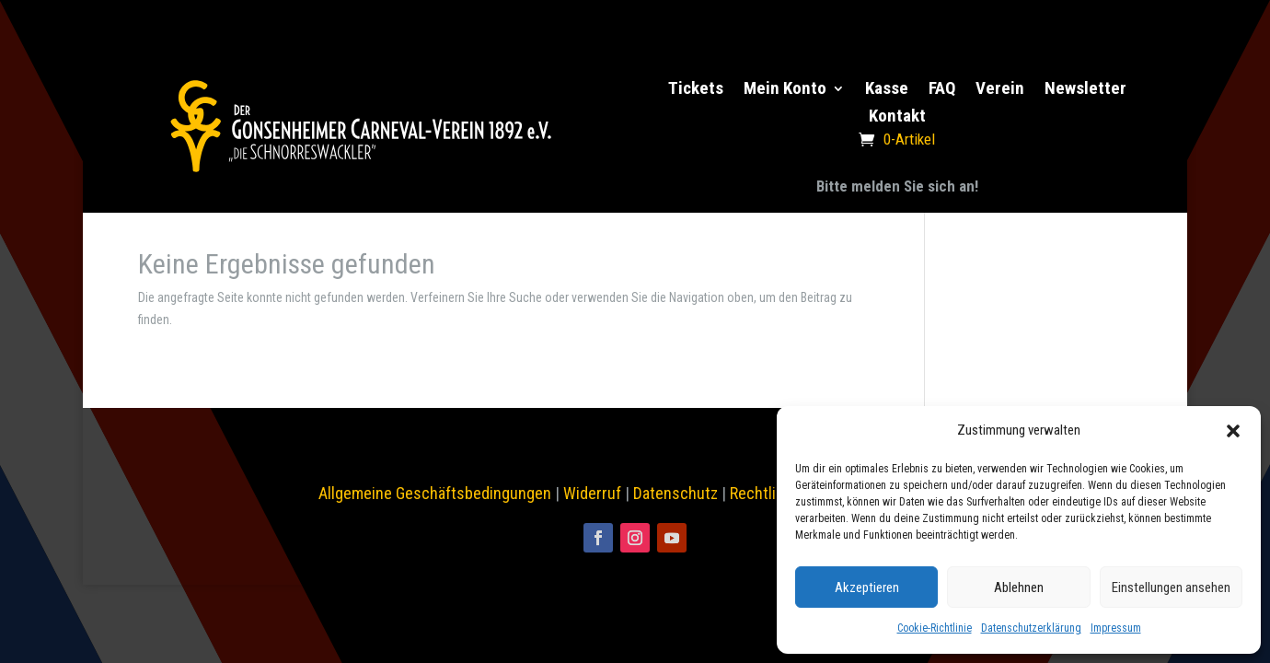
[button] (1233, 431)
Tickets (695, 90)
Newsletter (1085, 90)
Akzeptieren (867, 587)
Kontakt (897, 118)
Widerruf (592, 493)
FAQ (942, 90)
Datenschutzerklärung (1031, 628)
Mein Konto (785, 90)
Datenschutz (675, 493)
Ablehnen (1019, 587)
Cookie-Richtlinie (934, 628)
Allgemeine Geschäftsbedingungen (434, 493)
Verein (1000, 90)
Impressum (1116, 628)
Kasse (886, 90)
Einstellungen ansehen (1171, 587)
